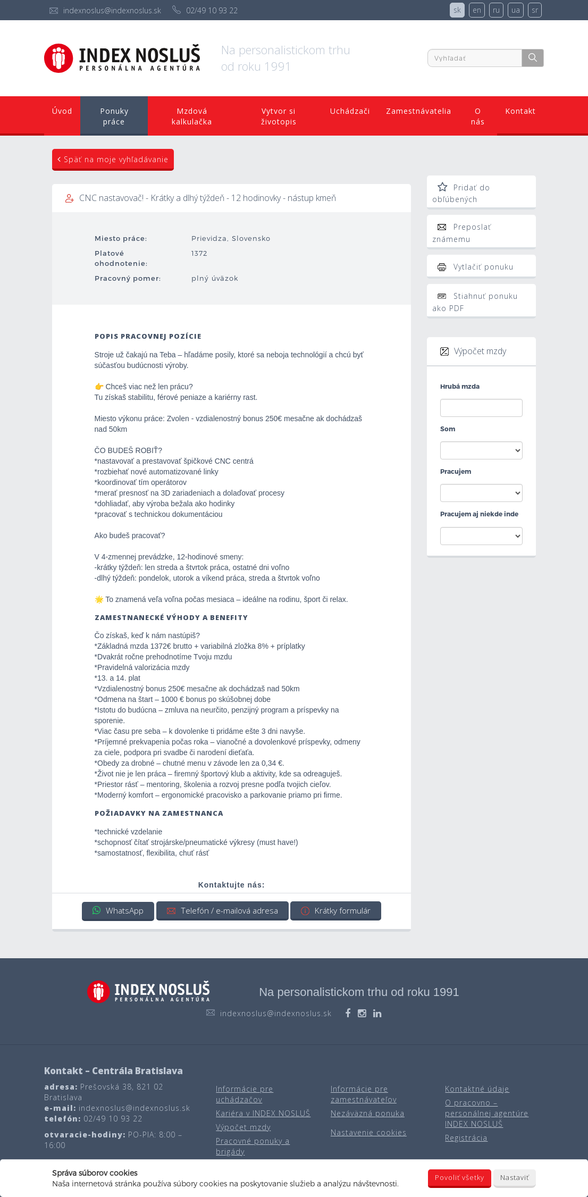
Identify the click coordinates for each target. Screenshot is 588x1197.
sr (535, 10)
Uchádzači (348, 111)
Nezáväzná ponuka (368, 1113)
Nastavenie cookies (369, 1132)
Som (447, 428)
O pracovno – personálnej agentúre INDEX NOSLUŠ (486, 1112)
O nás (477, 116)
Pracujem (455, 471)
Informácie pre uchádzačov (244, 1093)
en (477, 10)
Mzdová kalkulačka (191, 116)
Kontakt (520, 111)
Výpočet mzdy (243, 1126)
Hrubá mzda (460, 386)
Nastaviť (514, 1177)
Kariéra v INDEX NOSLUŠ (263, 1113)
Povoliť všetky (459, 1177)
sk (457, 10)
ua (515, 10)
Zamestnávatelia (417, 111)
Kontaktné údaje (477, 1088)
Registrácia (466, 1137)
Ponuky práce (114, 116)
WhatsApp (115, 910)
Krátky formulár (338, 910)
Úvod (63, 111)
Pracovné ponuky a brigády (253, 1145)
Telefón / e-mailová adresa (222, 910)
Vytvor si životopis (278, 116)
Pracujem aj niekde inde (479, 513)
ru (496, 10)
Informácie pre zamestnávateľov (364, 1093)
